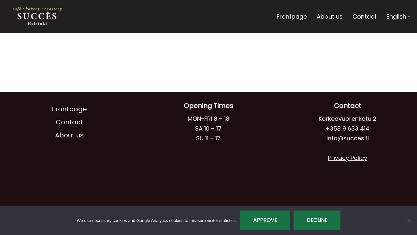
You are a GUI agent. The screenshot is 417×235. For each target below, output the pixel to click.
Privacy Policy (347, 158)
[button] (409, 16)
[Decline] (409, 220)
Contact (364, 16)
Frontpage (292, 16)
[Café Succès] (37, 16)
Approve (265, 220)
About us (330, 16)
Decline (317, 220)
